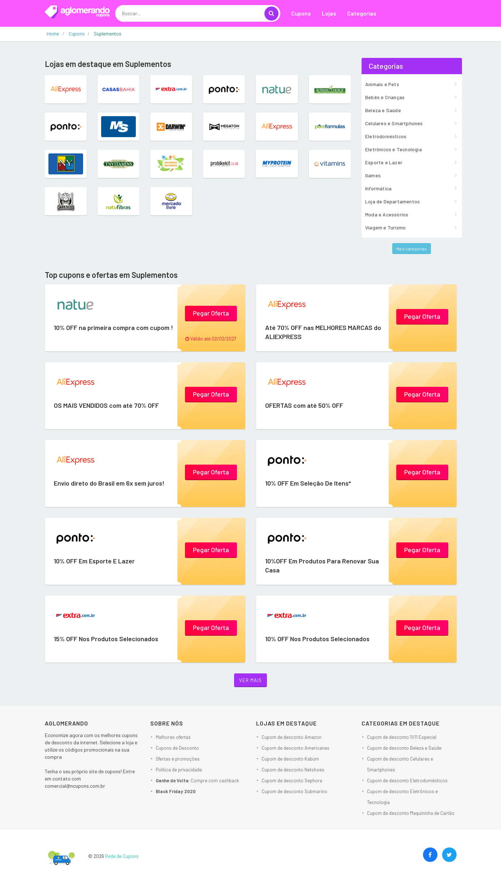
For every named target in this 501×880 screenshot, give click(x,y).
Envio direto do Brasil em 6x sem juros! (109, 483)
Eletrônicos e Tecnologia (393, 149)
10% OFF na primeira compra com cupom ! (113, 327)
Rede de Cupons (122, 856)
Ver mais (250, 680)
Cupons (301, 13)
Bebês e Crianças (385, 97)
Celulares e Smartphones (394, 123)
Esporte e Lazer (383, 162)
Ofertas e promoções (178, 759)
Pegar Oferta (211, 313)
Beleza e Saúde (383, 110)
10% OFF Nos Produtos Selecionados (317, 639)
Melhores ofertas (173, 737)
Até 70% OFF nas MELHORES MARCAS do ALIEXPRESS (323, 331)
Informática (378, 188)
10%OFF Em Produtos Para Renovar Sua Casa (322, 565)
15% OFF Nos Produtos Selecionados (106, 639)
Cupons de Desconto (177, 748)
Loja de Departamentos (392, 201)
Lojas (329, 13)
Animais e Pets (382, 84)
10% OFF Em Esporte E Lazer (94, 561)
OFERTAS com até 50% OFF (304, 405)
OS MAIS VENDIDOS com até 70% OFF (106, 405)
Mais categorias (411, 248)
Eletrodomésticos (385, 136)
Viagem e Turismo (385, 227)
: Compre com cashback (197, 780)
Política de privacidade (179, 770)
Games (373, 175)
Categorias (361, 13)
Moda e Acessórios (386, 214)
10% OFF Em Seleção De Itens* (308, 483)
